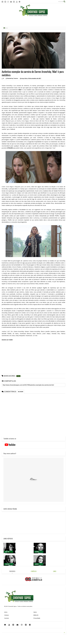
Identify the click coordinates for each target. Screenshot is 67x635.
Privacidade (37, 618)
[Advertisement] (33, 21)
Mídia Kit (36, 615)
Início (5, 612)
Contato (6, 618)
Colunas (6, 615)
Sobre (35, 612)
